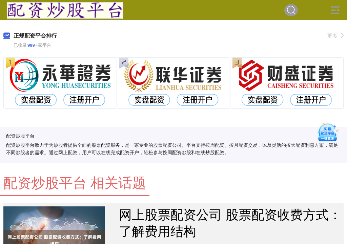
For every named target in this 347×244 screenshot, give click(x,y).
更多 (335, 36)
